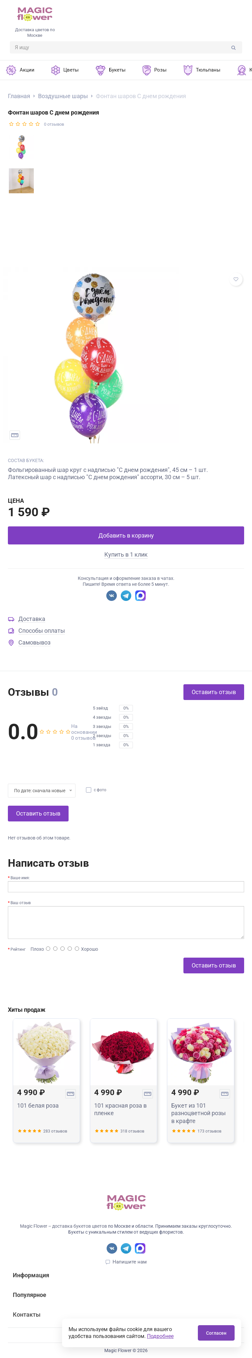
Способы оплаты (41, 630)
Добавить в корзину (126, 535)
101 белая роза (38, 1105)
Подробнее (160, 1336)
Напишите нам (130, 1262)
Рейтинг (18, 949)
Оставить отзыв (214, 692)
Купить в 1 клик (126, 554)
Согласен (216, 1333)
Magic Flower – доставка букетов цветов (63, 1226)
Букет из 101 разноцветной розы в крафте (198, 1113)
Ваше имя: (20, 878)
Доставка (31, 618)
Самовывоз (34, 642)
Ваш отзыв (20, 903)
